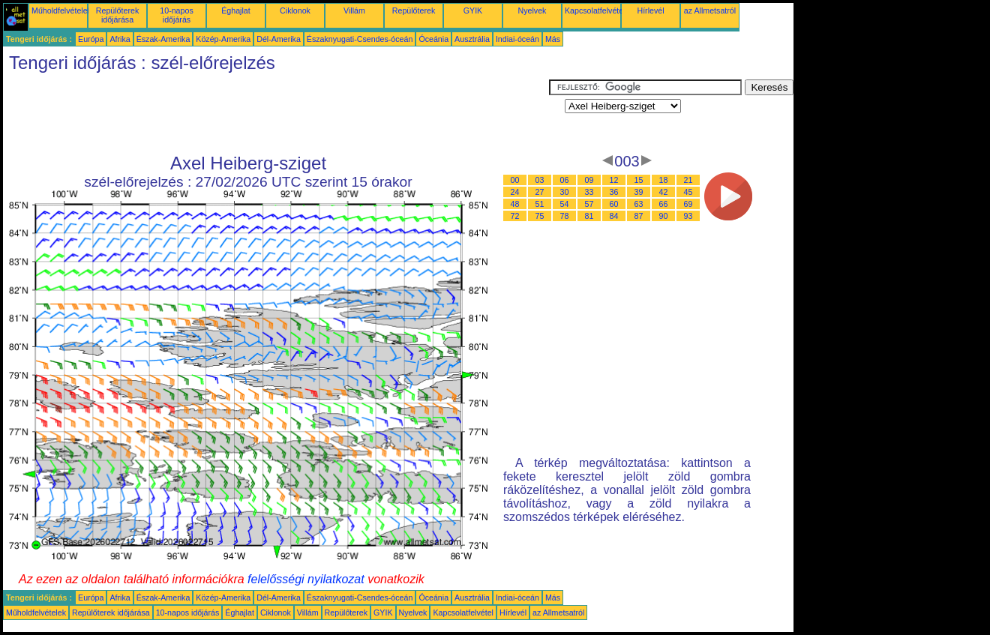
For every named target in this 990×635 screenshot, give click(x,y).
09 (589, 179)
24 (515, 191)
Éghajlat (235, 10)
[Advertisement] (276, 113)
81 (589, 215)
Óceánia (433, 38)
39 (639, 191)
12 (614, 179)
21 (688, 179)
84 (614, 215)
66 (663, 203)
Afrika (120, 38)
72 (515, 215)
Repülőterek (413, 10)
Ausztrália (472, 38)
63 (639, 203)
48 (515, 203)
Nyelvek (532, 10)
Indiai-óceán (517, 38)
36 (614, 191)
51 (540, 203)
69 (688, 203)
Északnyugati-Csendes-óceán (360, 38)
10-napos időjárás (176, 15)
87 (639, 215)
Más (552, 38)
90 (663, 215)
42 (663, 191)
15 (639, 179)
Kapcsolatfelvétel (595, 10)
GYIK (473, 10)
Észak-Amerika (163, 38)
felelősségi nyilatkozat (306, 579)
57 (589, 203)
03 (540, 179)
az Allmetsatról (710, 10)
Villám (354, 10)
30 (564, 191)
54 (564, 203)
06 (564, 179)
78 (564, 215)
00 (515, 179)
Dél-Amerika (278, 38)
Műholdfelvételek (62, 10)
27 (540, 191)
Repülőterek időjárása (117, 15)
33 (589, 191)
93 (688, 215)
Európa (91, 38)
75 (540, 215)
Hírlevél (650, 10)
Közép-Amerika (223, 38)
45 (688, 191)
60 (614, 203)
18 (663, 179)
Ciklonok (295, 10)
